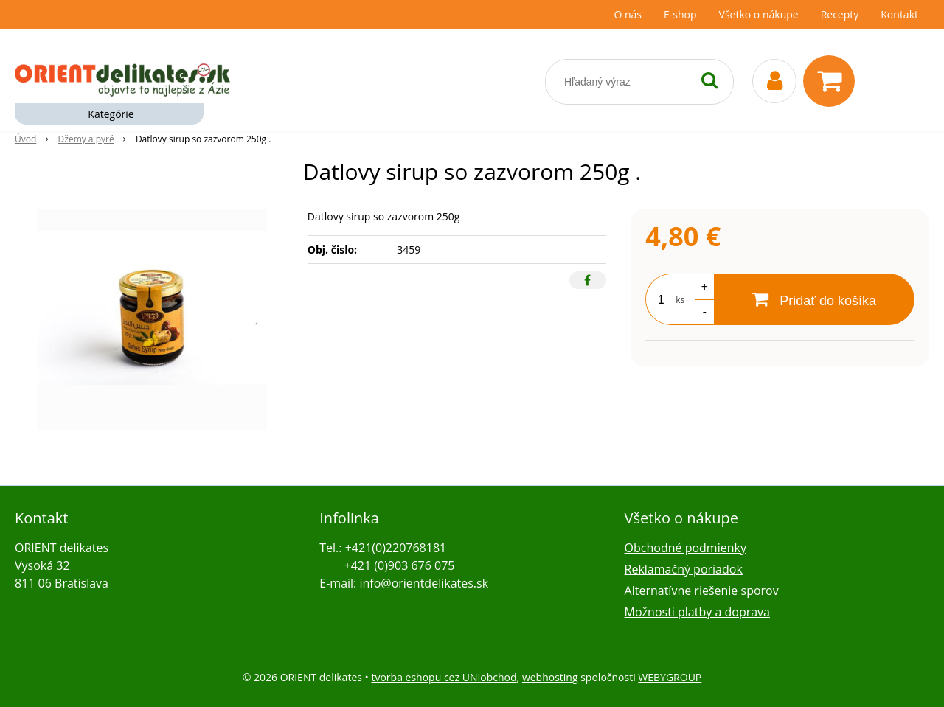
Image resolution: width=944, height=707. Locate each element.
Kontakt (899, 14)
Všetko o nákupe (759, 14)
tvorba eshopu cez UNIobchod (443, 677)
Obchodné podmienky (685, 548)
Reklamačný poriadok (684, 569)
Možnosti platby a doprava (697, 612)
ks (680, 299)
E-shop (680, 14)
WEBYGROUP (669, 677)
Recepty (840, 14)
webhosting (550, 677)
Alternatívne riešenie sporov (702, 590)
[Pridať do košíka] (814, 299)
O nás (628, 14)
